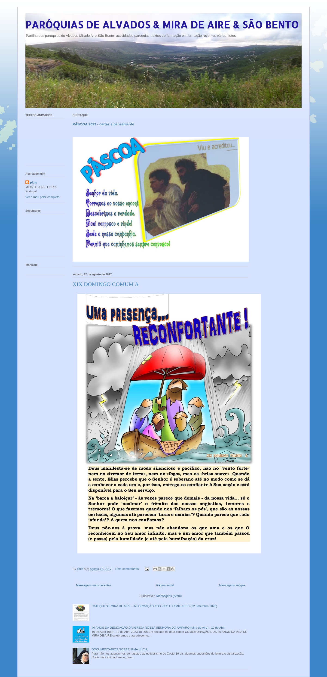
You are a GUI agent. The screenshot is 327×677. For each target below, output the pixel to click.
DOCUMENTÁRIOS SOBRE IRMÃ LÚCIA (120, 649)
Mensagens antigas (232, 585)
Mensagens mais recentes (93, 585)
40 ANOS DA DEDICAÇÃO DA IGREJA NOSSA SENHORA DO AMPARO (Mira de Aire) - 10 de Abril (158, 627)
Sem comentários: (127, 569)
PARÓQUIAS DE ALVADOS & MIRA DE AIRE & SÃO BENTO (162, 24)
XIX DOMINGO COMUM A (106, 284)
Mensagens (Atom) (169, 596)
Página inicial (165, 585)
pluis (33, 182)
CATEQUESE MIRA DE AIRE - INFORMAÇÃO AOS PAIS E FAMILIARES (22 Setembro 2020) (154, 606)
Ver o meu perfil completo (42, 197)
